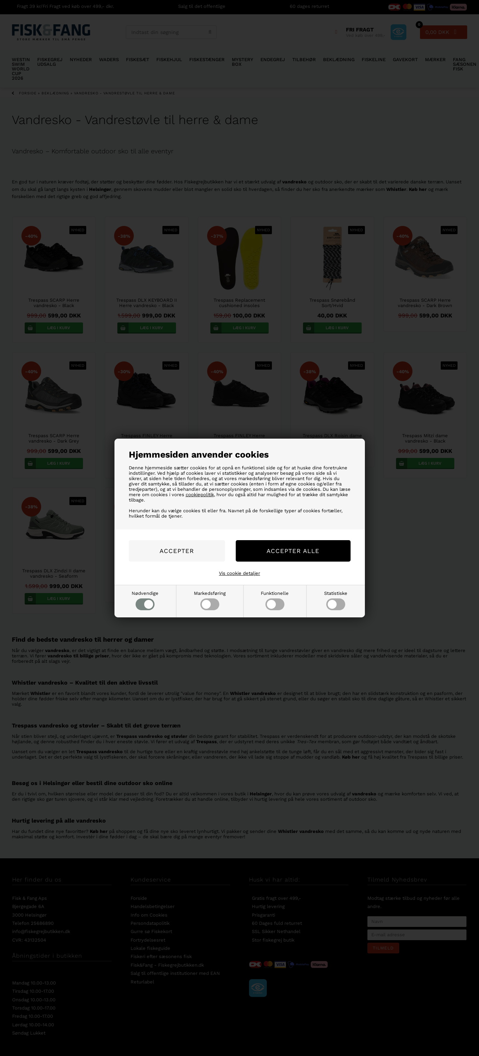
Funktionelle (275, 600)
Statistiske (335, 600)
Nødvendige (145, 600)
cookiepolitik (200, 494)
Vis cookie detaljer (239, 573)
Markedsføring (210, 600)
